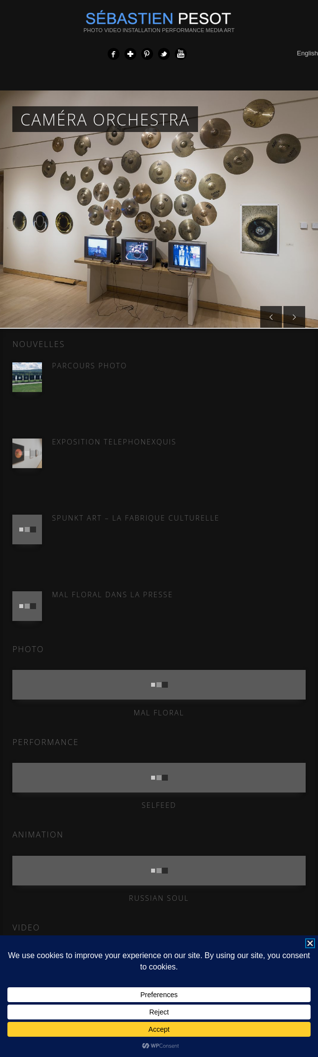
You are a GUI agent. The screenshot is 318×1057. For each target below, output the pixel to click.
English (307, 53)
